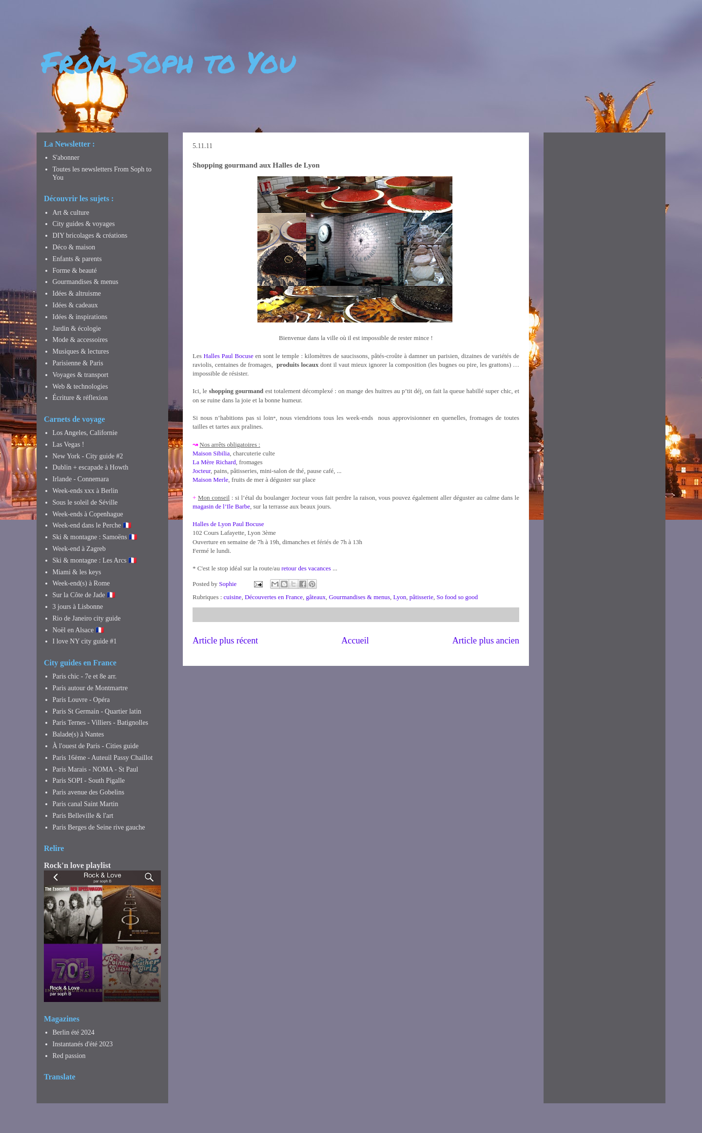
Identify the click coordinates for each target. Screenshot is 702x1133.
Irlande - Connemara (81, 479)
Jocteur (202, 470)
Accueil (355, 640)
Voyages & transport (81, 374)
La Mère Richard (214, 462)
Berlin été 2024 (74, 1032)
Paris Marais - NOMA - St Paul (95, 769)
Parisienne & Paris (78, 363)
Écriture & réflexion (80, 397)
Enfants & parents (77, 259)
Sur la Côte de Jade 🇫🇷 (84, 595)
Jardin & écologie (77, 328)
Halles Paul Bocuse (229, 355)
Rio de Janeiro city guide (87, 618)
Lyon (400, 597)
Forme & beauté (75, 270)
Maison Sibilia (211, 453)
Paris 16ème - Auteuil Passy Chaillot (103, 757)
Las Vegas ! (68, 444)
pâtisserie (421, 597)
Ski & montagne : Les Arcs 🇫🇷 (95, 560)
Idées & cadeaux (75, 305)
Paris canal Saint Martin (85, 804)
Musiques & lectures (81, 351)
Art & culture (71, 212)
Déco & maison (74, 247)
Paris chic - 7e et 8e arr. (85, 676)
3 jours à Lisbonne (78, 606)
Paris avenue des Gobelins (88, 792)
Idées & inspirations (80, 317)
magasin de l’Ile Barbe (221, 506)
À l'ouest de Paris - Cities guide (96, 746)
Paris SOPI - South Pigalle (89, 780)
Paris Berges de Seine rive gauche (99, 827)
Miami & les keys (77, 572)
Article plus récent (225, 640)
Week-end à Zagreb (79, 548)
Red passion (69, 1055)
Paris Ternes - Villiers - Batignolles (100, 722)
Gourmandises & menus (359, 597)
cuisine (233, 597)
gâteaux (316, 597)
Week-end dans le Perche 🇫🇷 (92, 525)
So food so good (457, 597)
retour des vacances (306, 568)
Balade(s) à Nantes (78, 734)
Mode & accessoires (80, 339)
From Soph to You (168, 61)
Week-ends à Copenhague (88, 514)
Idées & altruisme (77, 293)
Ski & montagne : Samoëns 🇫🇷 (95, 537)
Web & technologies (80, 386)
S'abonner (66, 157)
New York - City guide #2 (88, 456)
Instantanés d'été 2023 (83, 1044)
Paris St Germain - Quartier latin (97, 711)
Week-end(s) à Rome (81, 583)
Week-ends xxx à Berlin (85, 490)
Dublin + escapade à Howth (91, 467)
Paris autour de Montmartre (90, 688)
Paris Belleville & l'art (83, 815)
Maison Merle (210, 479)
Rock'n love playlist (77, 865)
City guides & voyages (84, 223)
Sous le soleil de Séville (85, 502)
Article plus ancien (485, 640)
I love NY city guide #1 (85, 641)
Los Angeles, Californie (85, 432)
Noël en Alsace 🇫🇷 (78, 630)
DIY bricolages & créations (90, 235)
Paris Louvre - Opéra (81, 699)
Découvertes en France (274, 597)
